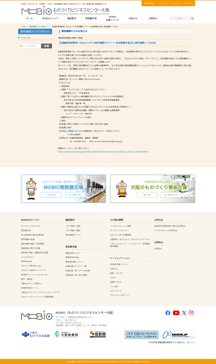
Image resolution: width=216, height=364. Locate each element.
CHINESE (175, 3)
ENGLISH (162, 3)
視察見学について (73, 253)
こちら (192, 342)
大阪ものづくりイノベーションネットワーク (40, 292)
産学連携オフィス (73, 235)
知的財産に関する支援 (30, 248)
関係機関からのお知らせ (38, 26)
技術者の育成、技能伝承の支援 (34, 252)
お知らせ (132, 18)
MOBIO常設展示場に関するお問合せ (170, 226)
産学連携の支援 (28, 239)
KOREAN (188, 3)
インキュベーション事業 (120, 226)
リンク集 (114, 286)
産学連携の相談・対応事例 (32, 244)
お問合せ (153, 18)
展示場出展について (74, 262)
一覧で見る (51, 194)
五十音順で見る (75, 194)
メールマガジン (28, 257)
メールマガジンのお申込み (165, 230)
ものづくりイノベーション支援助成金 (37, 297)
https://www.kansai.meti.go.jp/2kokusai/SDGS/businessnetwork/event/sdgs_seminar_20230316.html (102, 151)
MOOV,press (26, 261)
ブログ (113, 277)
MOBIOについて (50, 18)
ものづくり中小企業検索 (120, 235)
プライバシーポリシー (119, 295)
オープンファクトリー (119, 230)
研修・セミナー (116, 273)
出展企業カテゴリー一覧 (76, 266)
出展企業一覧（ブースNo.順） (78, 270)
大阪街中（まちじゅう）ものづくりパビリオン (130, 239)
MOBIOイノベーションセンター (35, 274)
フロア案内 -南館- (73, 230)
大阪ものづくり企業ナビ (31, 283)
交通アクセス (115, 282)
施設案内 (71, 18)
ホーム (29, 18)
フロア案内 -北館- (73, 226)
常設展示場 (91, 18)
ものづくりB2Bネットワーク (33, 270)
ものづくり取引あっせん (31, 266)
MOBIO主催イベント (112, 18)
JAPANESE (149, 3)
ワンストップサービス (30, 226)
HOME (23, 26)
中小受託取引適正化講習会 (32, 235)
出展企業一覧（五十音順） (76, 275)
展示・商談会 (27, 279)
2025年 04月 (25, 37)
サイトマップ (115, 291)
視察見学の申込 (72, 257)
